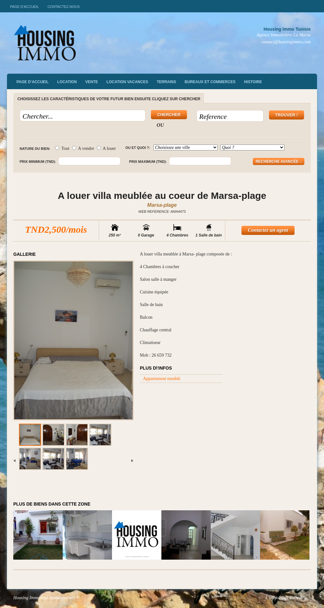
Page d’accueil (24, 7)
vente (91, 82)
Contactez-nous (63, 7)
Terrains (166, 82)
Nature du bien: (35, 148)
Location (67, 82)
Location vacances (127, 82)
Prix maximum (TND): (148, 161)
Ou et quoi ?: (137, 148)
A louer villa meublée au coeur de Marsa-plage (162, 195)
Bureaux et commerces (210, 82)
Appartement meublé (161, 378)
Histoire (253, 82)
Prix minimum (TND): (38, 161)
